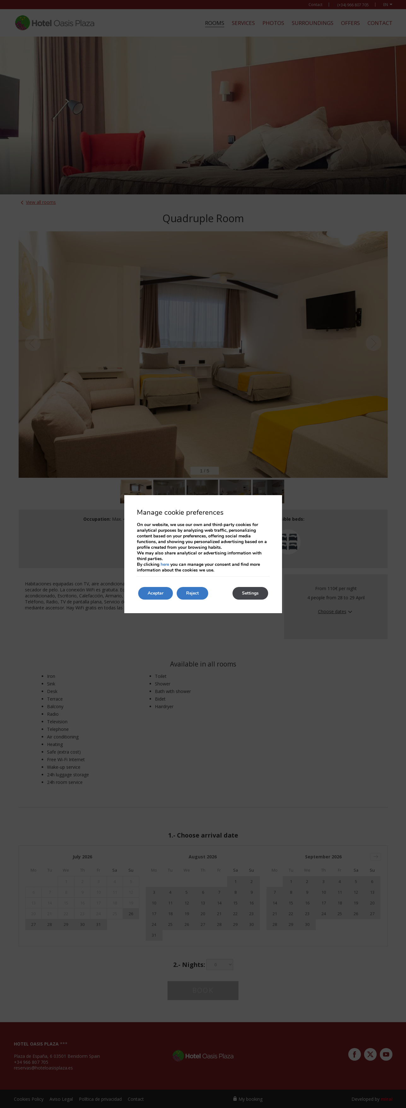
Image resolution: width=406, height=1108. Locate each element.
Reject (192, 593)
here (165, 564)
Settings (250, 593)
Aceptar (155, 593)
